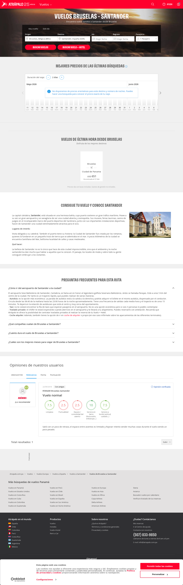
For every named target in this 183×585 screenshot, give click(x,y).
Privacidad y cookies (100, 530)
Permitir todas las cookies (160, 566)
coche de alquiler (72, 315)
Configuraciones (44, 579)
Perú (14, 533)
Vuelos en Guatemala (17, 506)
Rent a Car (54, 533)
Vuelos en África (98, 495)
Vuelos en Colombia (16, 502)
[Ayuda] (167, 4)
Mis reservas (138, 523)
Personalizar (160, 574)
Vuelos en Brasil (56, 495)
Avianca (136, 491)
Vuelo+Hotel (55, 530)
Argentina (16, 543)
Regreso (116, 34)
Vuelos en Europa (99, 488)
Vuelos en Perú (56, 488)
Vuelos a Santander (78, 474)
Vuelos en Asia (97, 491)
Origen (28, 34)
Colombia (16, 530)
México (15, 546)
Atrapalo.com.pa (16, 474)
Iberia (135, 488)
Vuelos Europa (43, 474)
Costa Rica (16, 536)
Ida (93, 34)
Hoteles (53, 527)
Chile (14, 527)
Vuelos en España (57, 498)
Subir (167, 442)
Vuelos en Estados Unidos (19, 491)
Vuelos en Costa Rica (16, 495)
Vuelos (30, 474)
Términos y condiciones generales (105, 527)
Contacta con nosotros (142, 530)
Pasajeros (140, 34)
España (15, 523)
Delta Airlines (97, 502)
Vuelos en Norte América (60, 506)
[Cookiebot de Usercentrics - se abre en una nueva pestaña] (18, 580)
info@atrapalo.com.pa (148, 542)
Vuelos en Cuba (14, 498)
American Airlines (99, 506)
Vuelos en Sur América (59, 502)
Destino (61, 34)
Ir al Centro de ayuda (141, 527)
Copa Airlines (97, 498)
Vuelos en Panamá (16, 488)
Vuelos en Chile (56, 491)
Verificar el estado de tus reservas (147, 498)
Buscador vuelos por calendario (146, 495)
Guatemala (16, 540)
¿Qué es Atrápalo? (99, 523)
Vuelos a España (59, 474)
